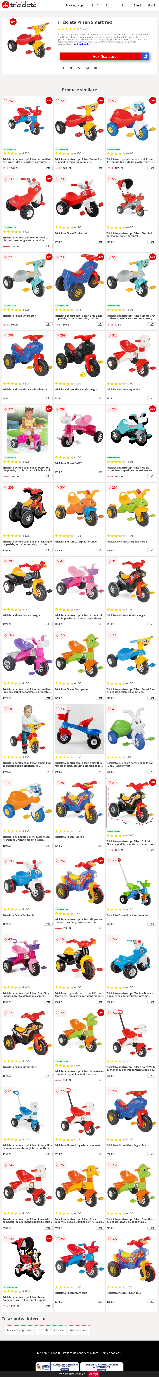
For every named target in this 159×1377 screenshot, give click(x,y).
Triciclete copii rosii (19, 1330)
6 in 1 (151, 5)
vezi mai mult (81, 44)
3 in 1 (109, 5)
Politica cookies (111, 1353)
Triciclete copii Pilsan (50, 1330)
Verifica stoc (121, 56)
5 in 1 (137, 5)
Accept (93, 1374)
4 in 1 (123, 5)
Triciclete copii (75, 5)
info (48, 167)
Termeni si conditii (49, 1353)
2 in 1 (94, 5)
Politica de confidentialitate (80, 1353)
